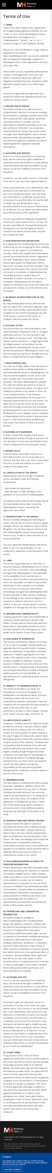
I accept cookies (12, 1169)
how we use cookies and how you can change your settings (24, 1163)
